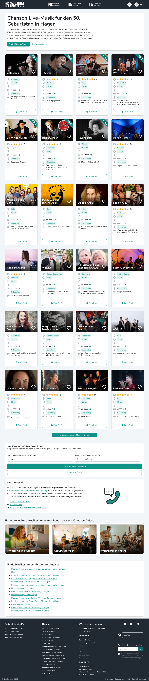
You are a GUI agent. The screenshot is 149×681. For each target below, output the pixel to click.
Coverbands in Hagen (20, 604)
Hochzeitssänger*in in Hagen (24, 594)
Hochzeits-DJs (47, 640)
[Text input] (128, 649)
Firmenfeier (46, 643)
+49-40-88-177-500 (20, 501)
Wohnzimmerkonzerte (50, 628)
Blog (81, 646)
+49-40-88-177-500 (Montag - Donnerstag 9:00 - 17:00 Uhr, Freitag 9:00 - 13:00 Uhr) (94, 672)
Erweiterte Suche (74, 472)
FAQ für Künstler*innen (13, 628)
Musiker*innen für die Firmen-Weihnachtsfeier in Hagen (36, 598)
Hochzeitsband (47, 634)
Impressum (109, 679)
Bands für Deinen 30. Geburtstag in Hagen (30, 607)
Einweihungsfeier (48, 670)
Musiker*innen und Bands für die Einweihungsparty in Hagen (38, 585)
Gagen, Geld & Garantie (13, 634)
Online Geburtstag (49, 664)
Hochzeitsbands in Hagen (22, 588)
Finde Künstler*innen (18, 44)
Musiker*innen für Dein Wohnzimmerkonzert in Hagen (35, 575)
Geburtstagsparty (48, 631)
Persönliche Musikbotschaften (53, 655)
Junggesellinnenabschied (51, 667)
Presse (81, 652)
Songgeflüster (84, 631)
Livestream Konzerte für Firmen (54, 658)
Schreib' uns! (16, 504)
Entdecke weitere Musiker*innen (74, 435)
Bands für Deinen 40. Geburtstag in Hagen (30, 610)
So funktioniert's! (39, 44)
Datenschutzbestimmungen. (131, 658)
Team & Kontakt (85, 640)
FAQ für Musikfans (11, 631)
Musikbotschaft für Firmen (52, 652)
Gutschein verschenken (13, 637)
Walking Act (46, 673)
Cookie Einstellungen (139, 679)
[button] (139, 4)
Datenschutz (119, 679)
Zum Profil (22, 111)
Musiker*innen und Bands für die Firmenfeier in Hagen (35, 601)
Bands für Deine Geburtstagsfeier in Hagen (30, 581)
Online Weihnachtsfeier (51, 649)
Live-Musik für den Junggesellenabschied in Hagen (34, 578)
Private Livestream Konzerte (52, 661)
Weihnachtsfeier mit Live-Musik (54, 646)
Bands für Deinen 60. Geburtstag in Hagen (30, 591)
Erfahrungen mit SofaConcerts (90, 643)
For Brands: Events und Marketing (92, 628)
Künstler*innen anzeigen (74, 466)
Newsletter (83, 658)
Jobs (80, 649)
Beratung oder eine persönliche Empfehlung (27, 490)
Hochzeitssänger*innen (51, 637)
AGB (128, 679)
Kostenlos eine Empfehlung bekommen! (28, 507)
